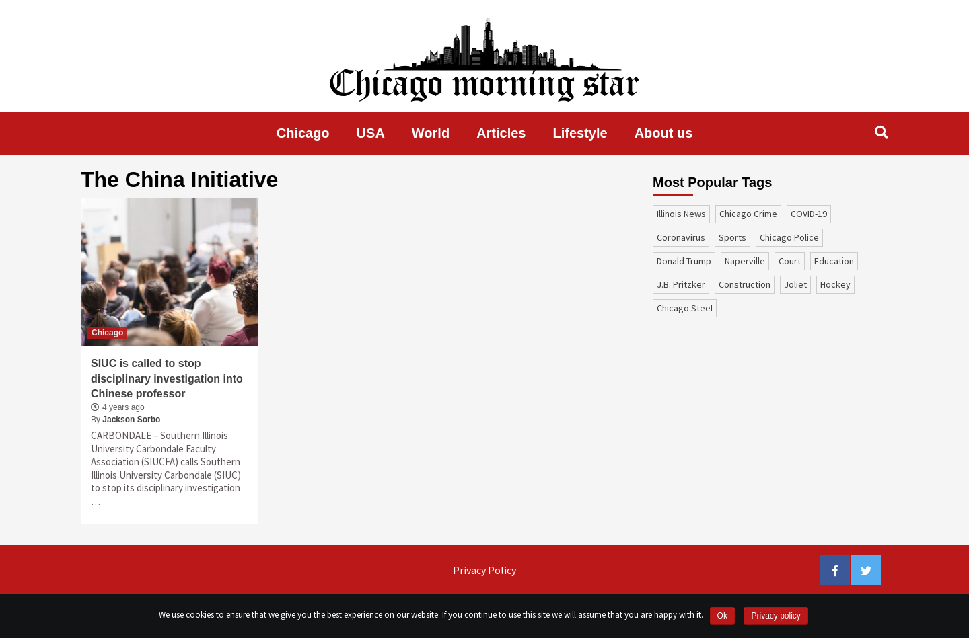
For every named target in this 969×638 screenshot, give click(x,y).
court (790, 261)
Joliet (795, 284)
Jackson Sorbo (131, 419)
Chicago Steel (685, 308)
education (834, 261)
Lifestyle (580, 133)
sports (732, 237)
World (431, 133)
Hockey (835, 284)
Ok (722, 616)
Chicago (303, 133)
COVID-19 (809, 214)
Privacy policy (775, 616)
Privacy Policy (484, 570)
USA (371, 133)
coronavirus (681, 237)
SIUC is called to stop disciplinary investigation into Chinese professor (167, 378)
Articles (501, 133)
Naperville (745, 261)
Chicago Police (789, 237)
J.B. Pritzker (681, 284)
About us (664, 133)
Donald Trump (684, 261)
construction (744, 284)
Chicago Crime (748, 214)
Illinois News (681, 214)
